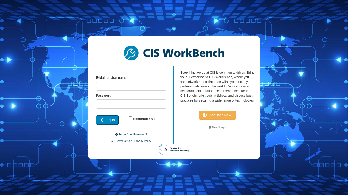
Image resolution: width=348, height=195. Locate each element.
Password (103, 96)
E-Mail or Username (111, 78)
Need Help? (217, 127)
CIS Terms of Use (121, 140)
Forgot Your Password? (131, 134)
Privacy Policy (142, 140)
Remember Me (142, 118)
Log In (107, 120)
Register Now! (217, 115)
